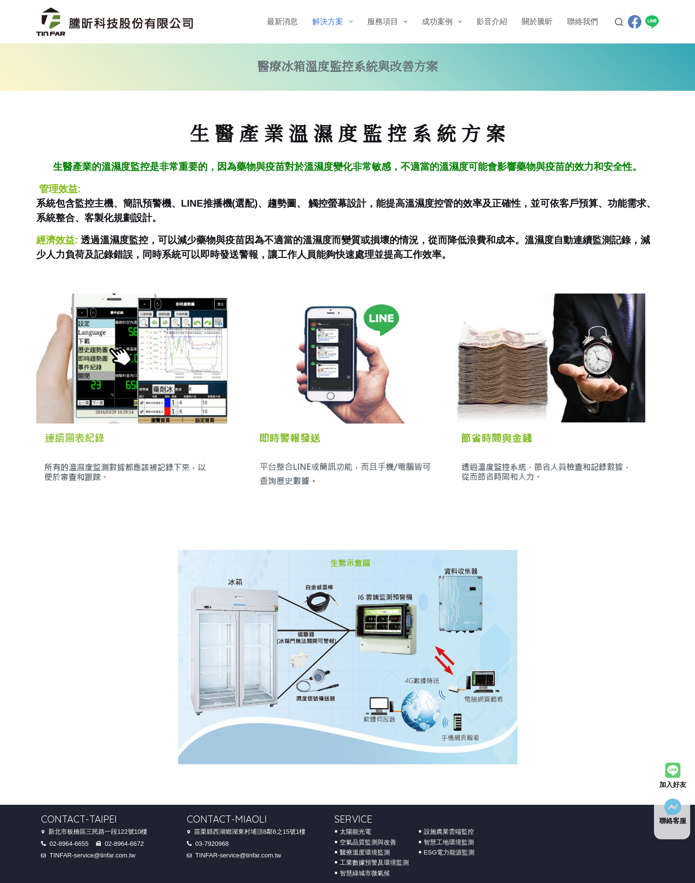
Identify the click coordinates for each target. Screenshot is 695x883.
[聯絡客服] (672, 806)
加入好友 (672, 784)
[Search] (619, 22)
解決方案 (334, 22)
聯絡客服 (672, 821)
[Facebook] (634, 21)
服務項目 (389, 22)
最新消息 (282, 21)
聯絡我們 (582, 21)
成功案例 (444, 22)
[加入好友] (672, 770)
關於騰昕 (537, 21)
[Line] (652, 21)
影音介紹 (491, 21)
